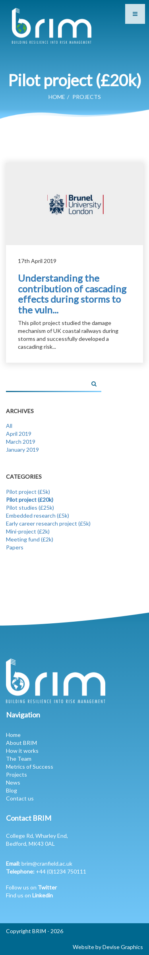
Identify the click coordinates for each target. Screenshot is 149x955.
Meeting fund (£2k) (29, 539)
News (13, 782)
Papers (14, 547)
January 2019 (22, 449)
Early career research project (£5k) (48, 523)
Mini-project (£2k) (28, 531)
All (9, 425)
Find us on (29, 895)
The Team (18, 758)
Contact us (20, 798)
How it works (22, 750)
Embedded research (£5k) (37, 515)
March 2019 (20, 441)
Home (56, 96)
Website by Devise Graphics (108, 946)
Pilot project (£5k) (28, 491)
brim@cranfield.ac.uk (46, 863)
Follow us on (31, 887)
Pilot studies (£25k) (30, 507)
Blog (11, 790)
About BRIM (21, 742)
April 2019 (18, 433)
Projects (16, 774)
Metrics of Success (29, 766)
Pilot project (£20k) (29, 499)
